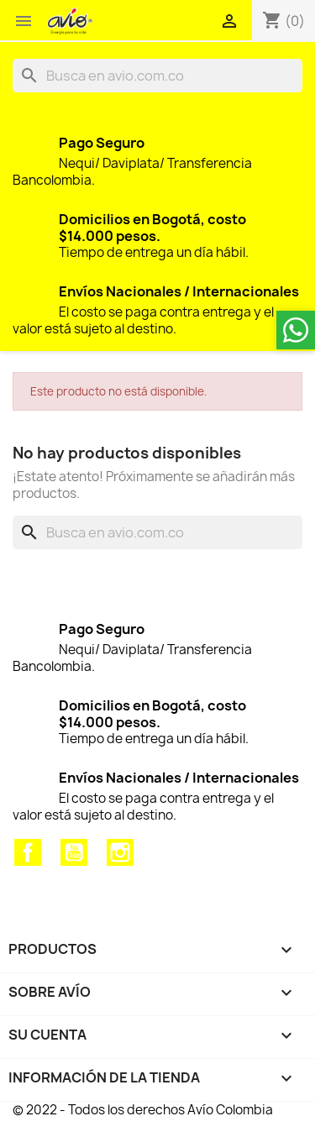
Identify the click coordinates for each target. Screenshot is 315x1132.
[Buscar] (157, 75)
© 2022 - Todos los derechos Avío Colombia (143, 1110)
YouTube (73, 852)
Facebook (27, 852)
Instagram (120, 852)
